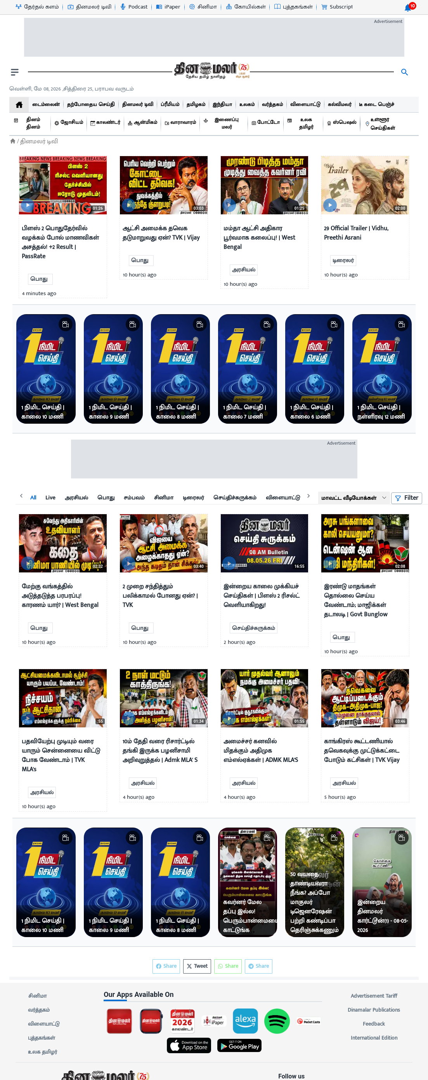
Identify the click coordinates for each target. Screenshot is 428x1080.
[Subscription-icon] (341, 7)
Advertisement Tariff (374, 996)
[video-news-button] (28, 205)
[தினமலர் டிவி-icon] (89, 7)
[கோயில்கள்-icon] (245, 7)
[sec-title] (214, 994)
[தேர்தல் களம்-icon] (37, 7)
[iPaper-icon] (167, 7)
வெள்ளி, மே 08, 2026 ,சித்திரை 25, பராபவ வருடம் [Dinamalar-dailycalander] (71, 89)
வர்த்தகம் (39, 1010)
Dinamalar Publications (374, 1010)
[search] (404, 72)
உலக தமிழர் (42, 1052)
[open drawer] (15, 72)
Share (258, 966)
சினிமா (37, 996)
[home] (19, 104)
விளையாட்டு (44, 1024)
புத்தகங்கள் (41, 1038)
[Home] (13, 141)
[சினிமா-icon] (202, 7)
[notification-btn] (408, 8)
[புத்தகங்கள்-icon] (293, 7)
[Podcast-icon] (133, 7)
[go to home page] (211, 72)
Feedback (374, 1024)
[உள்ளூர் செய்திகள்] (389, 124)
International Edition (374, 1038)
